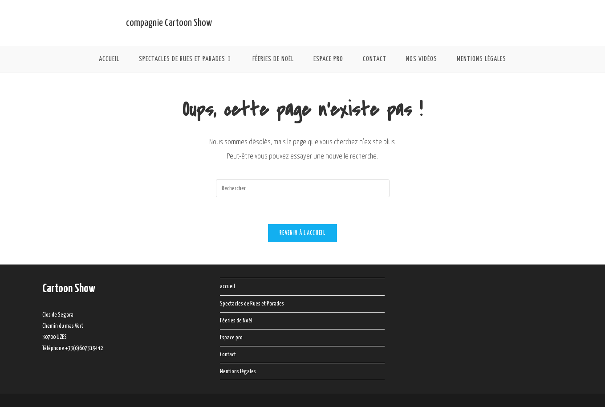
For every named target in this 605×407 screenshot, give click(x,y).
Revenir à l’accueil (302, 233)
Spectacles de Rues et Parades (252, 304)
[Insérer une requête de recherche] (303, 188)
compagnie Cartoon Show (169, 23)
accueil (227, 286)
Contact (228, 355)
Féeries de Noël (236, 321)
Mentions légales (238, 371)
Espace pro (231, 338)
